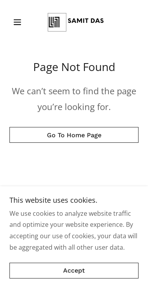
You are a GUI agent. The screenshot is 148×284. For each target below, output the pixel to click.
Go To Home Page (74, 135)
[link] (74, 22)
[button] (19, 22)
